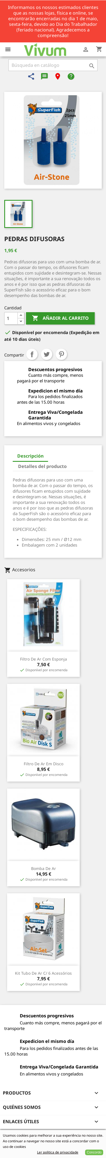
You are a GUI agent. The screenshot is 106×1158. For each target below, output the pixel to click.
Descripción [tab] (30, 456)
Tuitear (46, 354)
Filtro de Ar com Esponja (43, 659)
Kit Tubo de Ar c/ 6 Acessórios (43, 973)
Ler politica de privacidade (57, 1152)
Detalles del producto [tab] (42, 466)
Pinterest (61, 354)
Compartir (32, 354)
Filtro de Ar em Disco (43, 763)
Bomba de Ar (43, 868)
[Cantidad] (11, 318)
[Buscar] (53, 65)
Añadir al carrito (60, 318)
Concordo (94, 1152)
